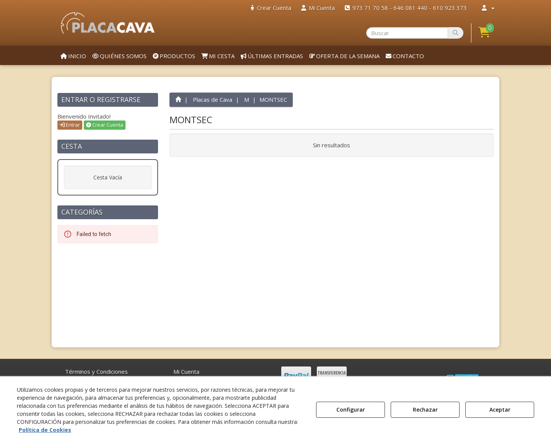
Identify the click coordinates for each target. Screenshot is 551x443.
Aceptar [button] (499, 409)
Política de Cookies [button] (45, 429)
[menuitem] (271, 8)
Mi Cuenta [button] (186, 371)
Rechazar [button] (425, 409)
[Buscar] (455, 33)
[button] (107, 23)
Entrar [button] (70, 124)
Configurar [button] (350, 409)
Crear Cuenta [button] (104, 124)
